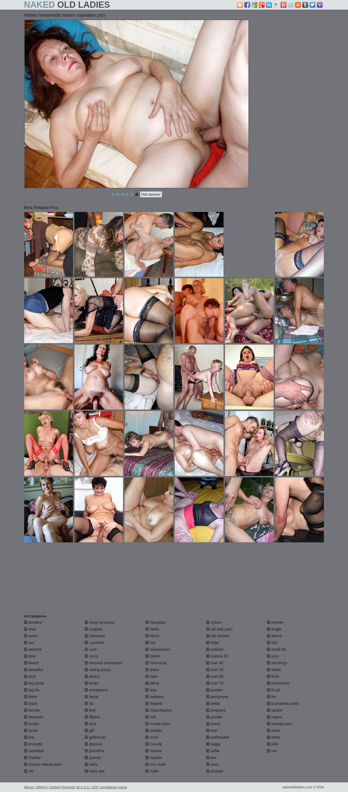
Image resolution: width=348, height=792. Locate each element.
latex (151, 676)
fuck (90, 724)
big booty (34, 683)
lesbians (154, 697)
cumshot (94, 643)
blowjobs (34, 717)
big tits (32, 690)
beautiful (33, 670)
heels (152, 629)
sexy (212, 764)
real (211, 730)
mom (151, 737)
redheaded (217, 737)
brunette (33, 744)
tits (271, 697)
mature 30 (217, 656)
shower (275, 622)
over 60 (215, 676)
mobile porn (157, 724)
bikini (30, 697)
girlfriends (95, 737)
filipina (92, 717)
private (214, 717)
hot (150, 643)
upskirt (275, 710)
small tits (276, 649)
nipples (153, 758)
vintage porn (280, 724)
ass (29, 643)
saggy (213, 744)
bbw (30, 656)
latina (152, 683)
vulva (273, 730)
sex (211, 758)
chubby (32, 758)
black (30, 703)
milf (150, 717)
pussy (213, 724)
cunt (90, 649)
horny (152, 636)
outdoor (215, 649)
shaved (214, 771)
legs (151, 690)
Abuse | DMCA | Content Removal (49, 787)
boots (31, 730)
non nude (155, 764)
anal (30, 629)
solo (272, 656)
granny (93, 758)
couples (93, 629)
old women (217, 636)
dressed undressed (103, 663)
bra (29, 737)
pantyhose (217, 697)
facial (91, 697)
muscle (153, 744)
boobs (31, 724)
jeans (152, 670)
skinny (274, 636)
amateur (33, 622)
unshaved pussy (283, 703)
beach (31, 663)
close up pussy (100, 622)
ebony (92, 676)
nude (151, 771)
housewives (157, 649)
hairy (91, 764)
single (274, 629)
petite (213, 703)
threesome (278, 683)
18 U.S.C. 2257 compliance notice (101, 787)
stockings (277, 663)
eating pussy (98, 670)
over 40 (215, 663)
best (30, 676)
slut (272, 643)
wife (272, 744)
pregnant (216, 710)
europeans (96, 690)
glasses (93, 744)
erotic (92, 683)
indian (152, 656)
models (153, 730)
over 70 (215, 683)
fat (89, 703)
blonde (32, 710)
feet (90, 710)
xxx (272, 751)
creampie (95, 636)
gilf (89, 730)
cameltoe (34, 751)
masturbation (158, 710)
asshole (33, 649)
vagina (275, 717)
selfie (213, 751)
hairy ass (94, 771)
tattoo (274, 670)
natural (153, 751)
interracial (156, 663)
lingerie (153, 703)
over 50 (215, 670)
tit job (274, 690)
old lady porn (219, 629)
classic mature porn (43, 764)
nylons (214, 622)
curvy (91, 656)
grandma (94, 751)
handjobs (155, 622)
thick (273, 676)
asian (31, 636)
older (212, 643)
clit (28, 771)
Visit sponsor (151, 194)
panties (214, 690)
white (273, 737)
